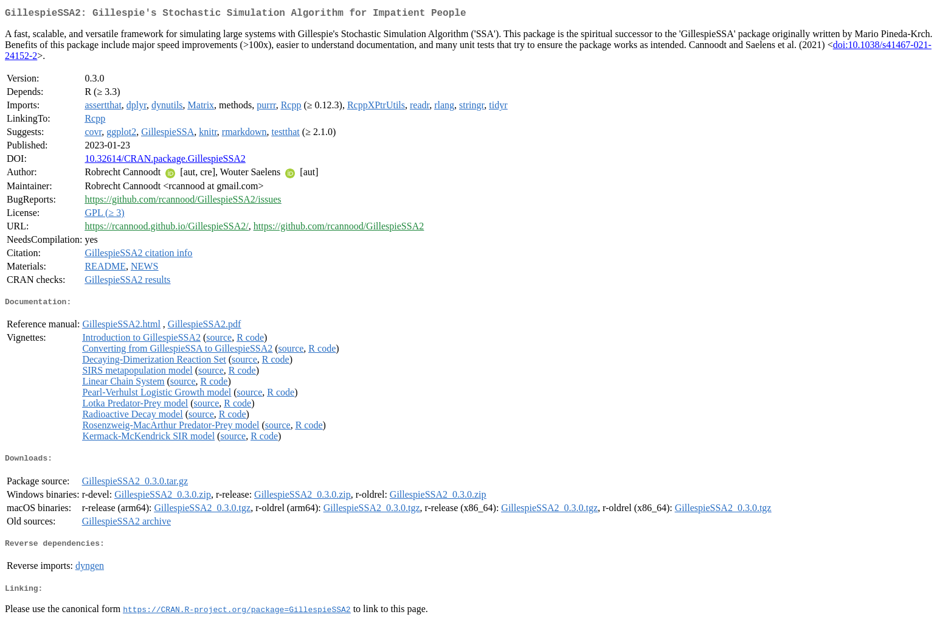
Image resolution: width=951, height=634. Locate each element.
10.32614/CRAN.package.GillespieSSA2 (165, 161)
